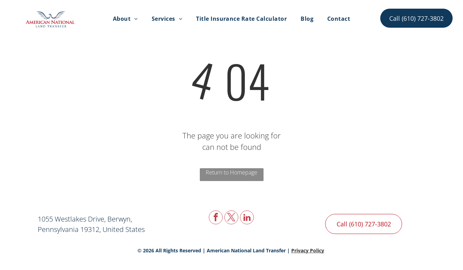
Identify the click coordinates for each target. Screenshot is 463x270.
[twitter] (231, 218)
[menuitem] (125, 19)
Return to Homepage (231, 172)
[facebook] (216, 218)
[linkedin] (247, 218)
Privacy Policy (307, 250)
